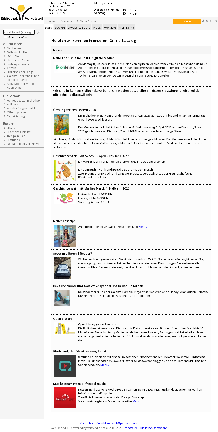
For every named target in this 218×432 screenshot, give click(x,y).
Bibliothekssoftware (153, 428)
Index (97, 27)
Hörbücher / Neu (18, 60)
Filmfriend (13, 140)
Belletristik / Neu (18, 52)
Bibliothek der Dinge (20, 72)
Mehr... (143, 227)
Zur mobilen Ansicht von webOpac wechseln (109, 423)
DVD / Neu (13, 56)
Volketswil (13, 104)
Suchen (60, 27)
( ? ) (215, 20)
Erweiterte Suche (79, 27)
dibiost (11, 128)
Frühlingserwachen (19, 64)
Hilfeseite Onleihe (19, 132)
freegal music (16, 136)
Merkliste (110, 27)
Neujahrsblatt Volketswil (23, 144)
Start (48, 27)
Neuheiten (14, 48)
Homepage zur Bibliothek (23, 100)
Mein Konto (126, 27)
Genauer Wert (17, 37)
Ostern (11, 68)
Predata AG (130, 428)
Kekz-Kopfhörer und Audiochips (20, 86)
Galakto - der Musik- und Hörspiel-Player (23, 78)
